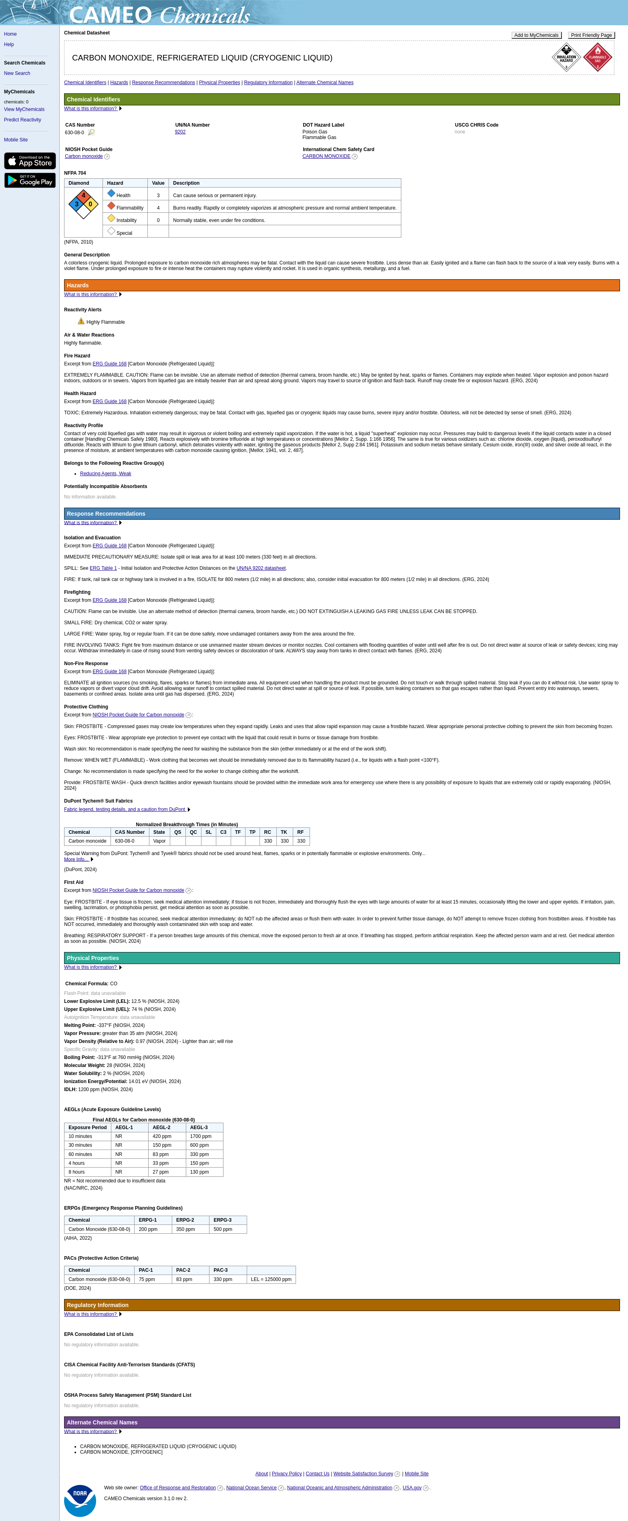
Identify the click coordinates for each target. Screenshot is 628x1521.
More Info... (77, 859)
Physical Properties (219, 82)
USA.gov (412, 1488)
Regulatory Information (268, 82)
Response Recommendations (163, 82)
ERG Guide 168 (110, 364)
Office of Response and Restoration (178, 1488)
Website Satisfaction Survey (363, 1474)
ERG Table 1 (103, 568)
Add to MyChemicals (537, 35)
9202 (180, 132)
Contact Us (317, 1474)
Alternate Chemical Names (325, 82)
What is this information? (91, 108)
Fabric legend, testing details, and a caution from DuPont (125, 809)
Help (9, 44)
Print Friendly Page (591, 35)
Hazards (119, 82)
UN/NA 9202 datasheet (261, 568)
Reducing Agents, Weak (105, 473)
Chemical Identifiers (85, 82)
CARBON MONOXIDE (326, 156)
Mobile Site (16, 140)
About (262, 1474)
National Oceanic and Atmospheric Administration (339, 1488)
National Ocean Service (251, 1488)
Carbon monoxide (84, 156)
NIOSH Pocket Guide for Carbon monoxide (138, 715)
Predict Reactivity (22, 120)
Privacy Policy (287, 1474)
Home (10, 34)
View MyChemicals (24, 109)
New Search (17, 73)
